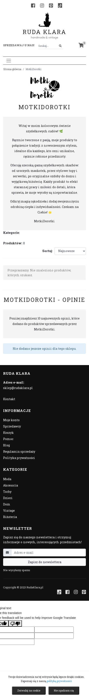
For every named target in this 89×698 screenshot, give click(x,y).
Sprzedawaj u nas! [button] (18, 45)
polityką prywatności (59, 681)
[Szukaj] (60, 46)
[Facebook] (33, 5)
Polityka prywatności (19, 458)
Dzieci (8, 498)
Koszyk (8, 433)
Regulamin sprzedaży (19, 452)
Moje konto (11, 420)
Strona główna (12, 69)
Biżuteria (10, 517)
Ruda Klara (44, 28)
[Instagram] (42, 5)
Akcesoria (10, 485)
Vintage (9, 511)
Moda (7, 479)
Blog (6, 445)
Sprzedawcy (12, 426)
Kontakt (9, 399)
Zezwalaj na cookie (28, 690)
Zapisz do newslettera (44, 562)
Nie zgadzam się (64, 690)
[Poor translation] (15, 623)
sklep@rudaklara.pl (18, 388)
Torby (7, 492)
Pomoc (8, 439)
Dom (6, 504)
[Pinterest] (51, 5)
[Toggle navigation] (8, 60)
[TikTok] (60, 5)
